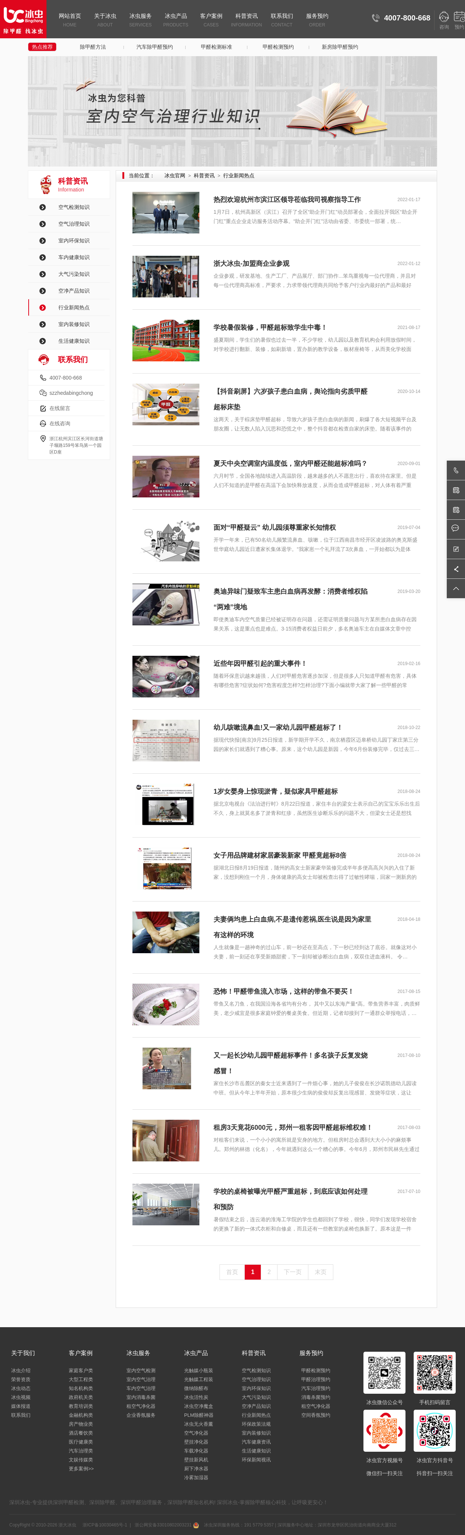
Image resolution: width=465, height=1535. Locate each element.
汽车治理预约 (315, 1388)
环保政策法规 (256, 1424)
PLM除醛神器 (199, 1415)
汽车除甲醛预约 (155, 47)
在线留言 (59, 408)
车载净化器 (196, 1451)
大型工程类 (81, 1379)
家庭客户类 (81, 1370)
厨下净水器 (196, 1468)
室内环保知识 (74, 241)
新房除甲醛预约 (340, 47)
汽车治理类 (81, 1451)
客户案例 (211, 21)
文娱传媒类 (81, 1460)
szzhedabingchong (71, 393)
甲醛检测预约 (278, 47)
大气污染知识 (74, 274)
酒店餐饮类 (81, 1433)
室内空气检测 (140, 1370)
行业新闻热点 (74, 307)
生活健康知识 (74, 341)
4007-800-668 (65, 378)
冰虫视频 (21, 1397)
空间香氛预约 (315, 1415)
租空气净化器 (140, 1406)
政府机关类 (81, 1397)
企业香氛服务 (140, 1415)
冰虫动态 (21, 1388)
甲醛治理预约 (315, 1379)
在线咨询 (59, 423)
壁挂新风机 (196, 1460)
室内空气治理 (140, 1379)
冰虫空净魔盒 (198, 1406)
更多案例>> (81, 1468)
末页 (321, 1272)
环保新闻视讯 (256, 1460)
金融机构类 (81, 1415)
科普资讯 (246, 21)
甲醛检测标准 (216, 47)
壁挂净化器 (196, 1442)
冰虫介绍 (21, 1370)
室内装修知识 (74, 324)
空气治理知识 (74, 224)
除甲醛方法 (93, 47)
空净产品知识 (74, 291)
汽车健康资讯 (256, 1442)
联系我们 (281, 21)
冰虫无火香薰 (198, 1424)
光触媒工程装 (198, 1379)
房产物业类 (81, 1424)
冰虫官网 (174, 175)
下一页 (293, 1272)
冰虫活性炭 (196, 1397)
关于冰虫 (105, 21)
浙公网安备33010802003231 (166, 1525)
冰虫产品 (175, 21)
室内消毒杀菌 (140, 1397)
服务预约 (317, 21)
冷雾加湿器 (196, 1477)
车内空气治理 (140, 1388)
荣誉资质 (21, 1379)
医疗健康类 (81, 1442)
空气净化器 (196, 1433)
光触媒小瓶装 (198, 1370)
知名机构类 (81, 1388)
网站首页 (69, 21)
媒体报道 (21, 1406)
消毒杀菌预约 (315, 1397)
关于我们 (23, 1353)
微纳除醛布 (196, 1388)
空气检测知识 (74, 207)
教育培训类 (81, 1406)
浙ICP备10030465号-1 (104, 1525)
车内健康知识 (74, 257)
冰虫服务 (140, 21)
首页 (232, 1272)
